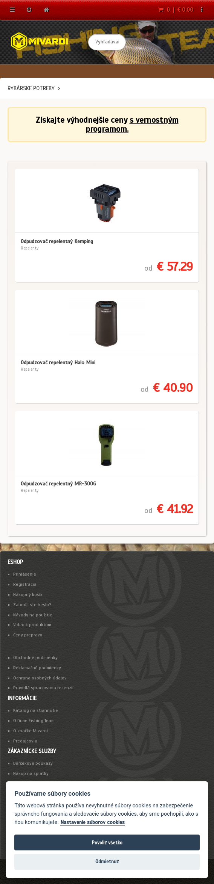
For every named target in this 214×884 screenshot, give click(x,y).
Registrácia (25, 584)
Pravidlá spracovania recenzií (43, 687)
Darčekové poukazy (33, 763)
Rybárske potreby (31, 88)
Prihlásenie (24, 574)
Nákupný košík (28, 594)
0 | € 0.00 (175, 9)
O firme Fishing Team (34, 720)
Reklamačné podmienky (37, 667)
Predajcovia (25, 741)
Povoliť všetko (107, 842)
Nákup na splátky (31, 773)
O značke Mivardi (30, 730)
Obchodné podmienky (35, 657)
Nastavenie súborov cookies (92, 822)
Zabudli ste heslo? (32, 604)
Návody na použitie (32, 615)
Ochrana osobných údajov (40, 678)
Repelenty (29, 248)
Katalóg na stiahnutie (35, 710)
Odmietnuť (107, 861)
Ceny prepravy (27, 635)
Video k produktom (32, 624)
